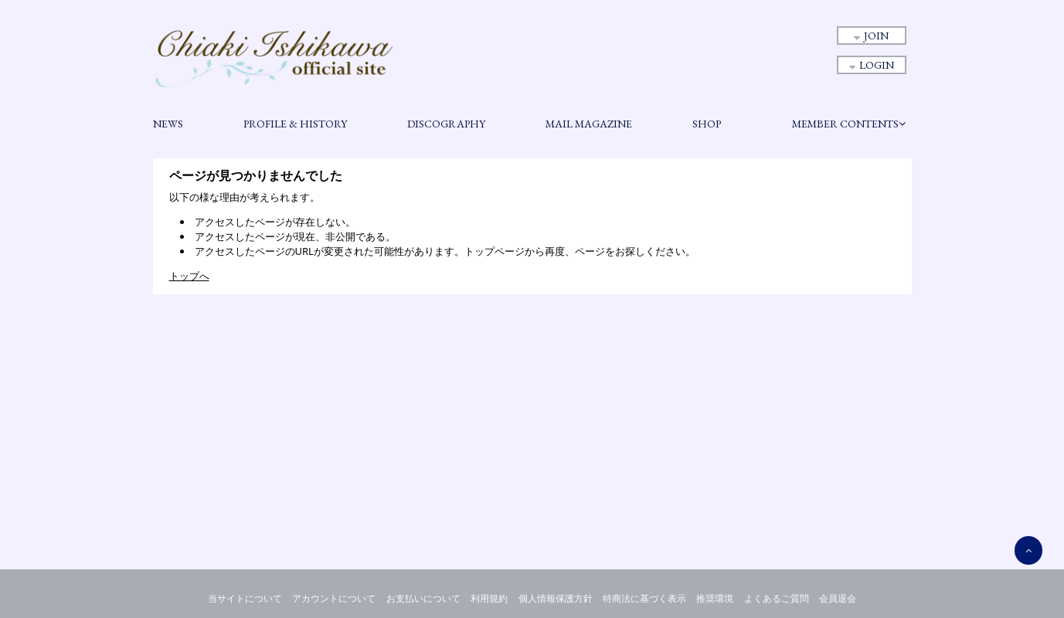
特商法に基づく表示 (644, 598)
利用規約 (489, 598)
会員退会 (837, 598)
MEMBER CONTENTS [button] (849, 124)
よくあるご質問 (776, 598)
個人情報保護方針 (555, 598)
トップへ (189, 276)
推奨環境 (714, 598)
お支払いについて (423, 598)
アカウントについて (334, 598)
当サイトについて (245, 598)
